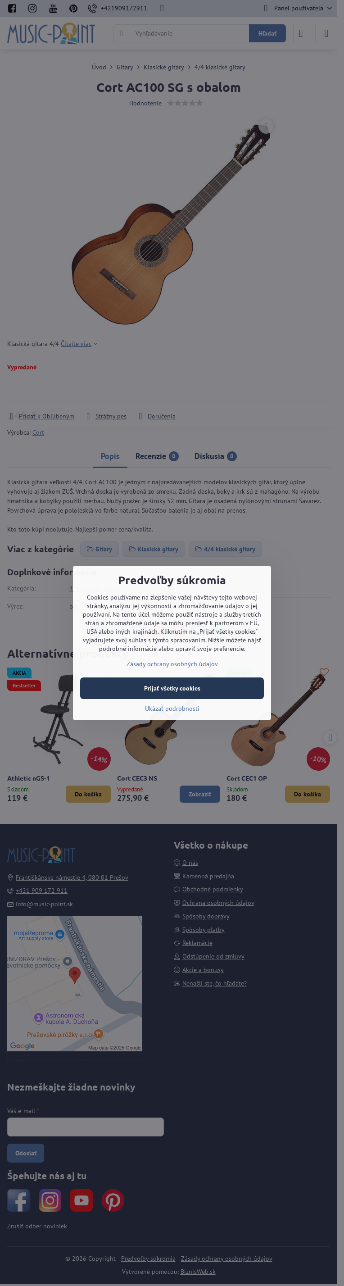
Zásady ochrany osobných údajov (172, 664)
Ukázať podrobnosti (172, 708)
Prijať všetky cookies (172, 688)
